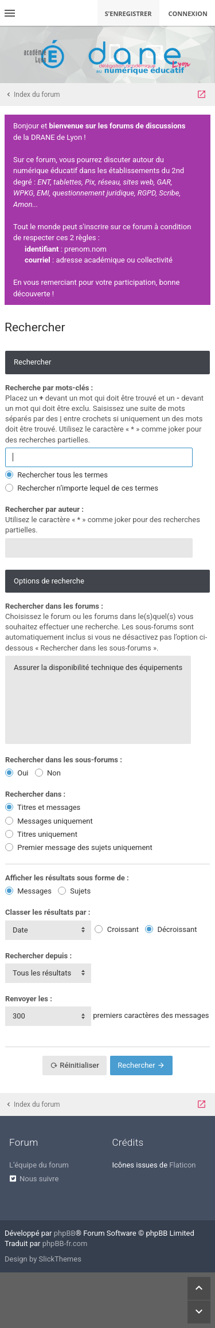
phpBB (65, 1233)
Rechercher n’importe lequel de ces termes (81, 488)
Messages (28, 891)
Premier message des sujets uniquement (79, 847)
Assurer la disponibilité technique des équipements (98, 667)
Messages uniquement (49, 821)
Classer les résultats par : (47, 912)
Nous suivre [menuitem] (38, 1178)
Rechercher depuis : (38, 955)
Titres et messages (42, 807)
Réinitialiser (74, 1065)
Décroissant (171, 929)
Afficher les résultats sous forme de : (67, 877)
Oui (17, 773)
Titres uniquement (41, 834)
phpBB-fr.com (65, 1243)
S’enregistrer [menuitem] (128, 13)
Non (48, 773)
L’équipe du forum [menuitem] (39, 1165)
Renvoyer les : (28, 998)
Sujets (74, 891)
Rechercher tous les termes (56, 475)
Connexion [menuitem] (188, 13)
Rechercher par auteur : (44, 509)
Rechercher (141, 1065)
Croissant (116, 929)
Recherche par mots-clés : (49, 387)
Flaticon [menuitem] (182, 1165)
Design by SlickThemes (43, 1259)
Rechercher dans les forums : (54, 606)
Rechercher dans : (35, 794)
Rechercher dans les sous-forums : (63, 759)
